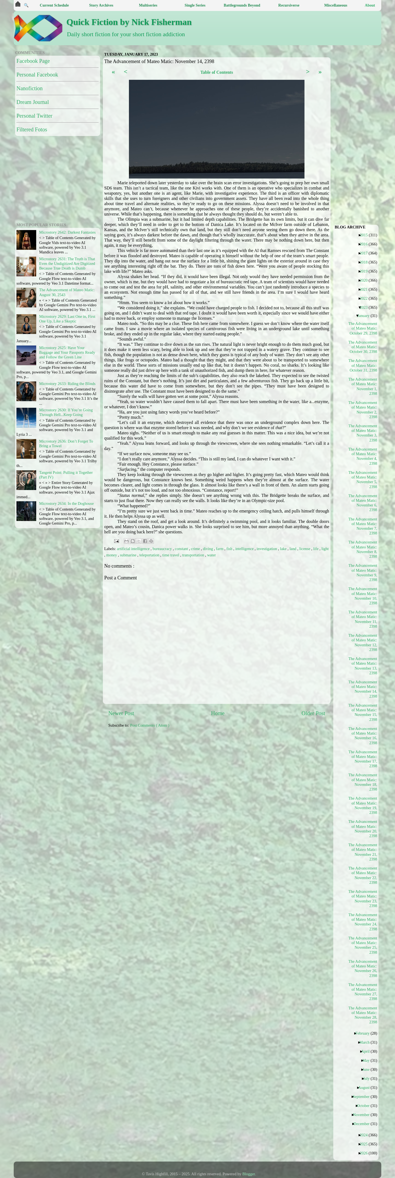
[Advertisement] (241, 771)
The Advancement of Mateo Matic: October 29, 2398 (363, 328)
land (293, 548)
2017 (366, 253)
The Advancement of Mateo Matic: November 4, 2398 (363, 456)
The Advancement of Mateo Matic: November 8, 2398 (363, 549)
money (112, 555)
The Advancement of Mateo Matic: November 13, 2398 (363, 665)
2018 (366, 262)
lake (284, 548)
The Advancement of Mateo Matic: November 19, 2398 (363, 805)
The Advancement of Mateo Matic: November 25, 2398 (363, 945)
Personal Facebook (37, 75)
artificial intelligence (134, 548)
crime (196, 548)
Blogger (248, 1174)
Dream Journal (32, 102)
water (211, 555)
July (368, 1078)
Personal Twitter (34, 116)
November (363, 1114)
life (316, 548)
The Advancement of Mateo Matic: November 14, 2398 (363, 689)
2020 (366, 280)
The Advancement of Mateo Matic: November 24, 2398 (363, 922)
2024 (366, 1135)
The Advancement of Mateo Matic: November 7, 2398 (363, 526)
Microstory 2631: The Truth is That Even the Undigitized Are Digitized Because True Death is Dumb (67, 264)
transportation (193, 555)
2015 (366, 235)
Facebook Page (33, 61)
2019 (366, 271)
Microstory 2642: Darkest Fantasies (67, 232)
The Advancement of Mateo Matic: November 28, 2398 (363, 1015)
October (365, 1105)
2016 (366, 244)
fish (229, 548)
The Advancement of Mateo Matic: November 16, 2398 (363, 735)
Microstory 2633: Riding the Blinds (67, 383)
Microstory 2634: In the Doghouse (66, 503)
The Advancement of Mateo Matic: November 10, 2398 (363, 596)
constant (182, 548)
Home (217, 713)
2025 (366, 1144)
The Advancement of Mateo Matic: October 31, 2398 (363, 365)
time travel (171, 555)
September (363, 1096)
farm (220, 548)
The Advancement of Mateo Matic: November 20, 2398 (363, 828)
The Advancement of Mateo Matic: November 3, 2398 (363, 433)
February (364, 1033)
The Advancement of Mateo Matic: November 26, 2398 (363, 968)
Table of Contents (216, 72)
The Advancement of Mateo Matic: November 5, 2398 (363, 479)
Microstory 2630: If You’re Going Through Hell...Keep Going (66, 412)
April (367, 1051)
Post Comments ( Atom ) (149, 725)
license (305, 548)
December (363, 1124)
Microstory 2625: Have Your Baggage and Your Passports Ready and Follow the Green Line (67, 352)
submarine (128, 555)
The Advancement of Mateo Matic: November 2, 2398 (363, 409)
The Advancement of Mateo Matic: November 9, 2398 (363, 572)
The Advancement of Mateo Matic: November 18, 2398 (363, 782)
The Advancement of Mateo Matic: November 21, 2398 (363, 852)
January (366, 315)
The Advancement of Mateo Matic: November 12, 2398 (363, 642)
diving (208, 548)
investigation (267, 548)
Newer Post (121, 713)
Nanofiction (29, 88)
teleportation (149, 555)
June (367, 1069)
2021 (366, 289)
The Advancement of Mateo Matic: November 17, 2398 (363, 759)
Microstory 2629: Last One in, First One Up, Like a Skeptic (67, 318)
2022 (366, 298)
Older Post (313, 713)
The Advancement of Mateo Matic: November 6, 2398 (363, 503)
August (366, 1087)
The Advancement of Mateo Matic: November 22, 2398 (363, 875)
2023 (366, 307)
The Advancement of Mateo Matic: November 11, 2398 (363, 619)
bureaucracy (163, 548)
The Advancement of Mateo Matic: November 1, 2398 (363, 386)
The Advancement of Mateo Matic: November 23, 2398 (363, 898)
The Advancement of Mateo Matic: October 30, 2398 (363, 347)
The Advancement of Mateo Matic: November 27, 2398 (363, 991)
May (367, 1060)
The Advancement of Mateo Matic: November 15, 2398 (363, 712)
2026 (366, 1153)
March (366, 1042)
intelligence (245, 548)
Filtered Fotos (31, 129)
